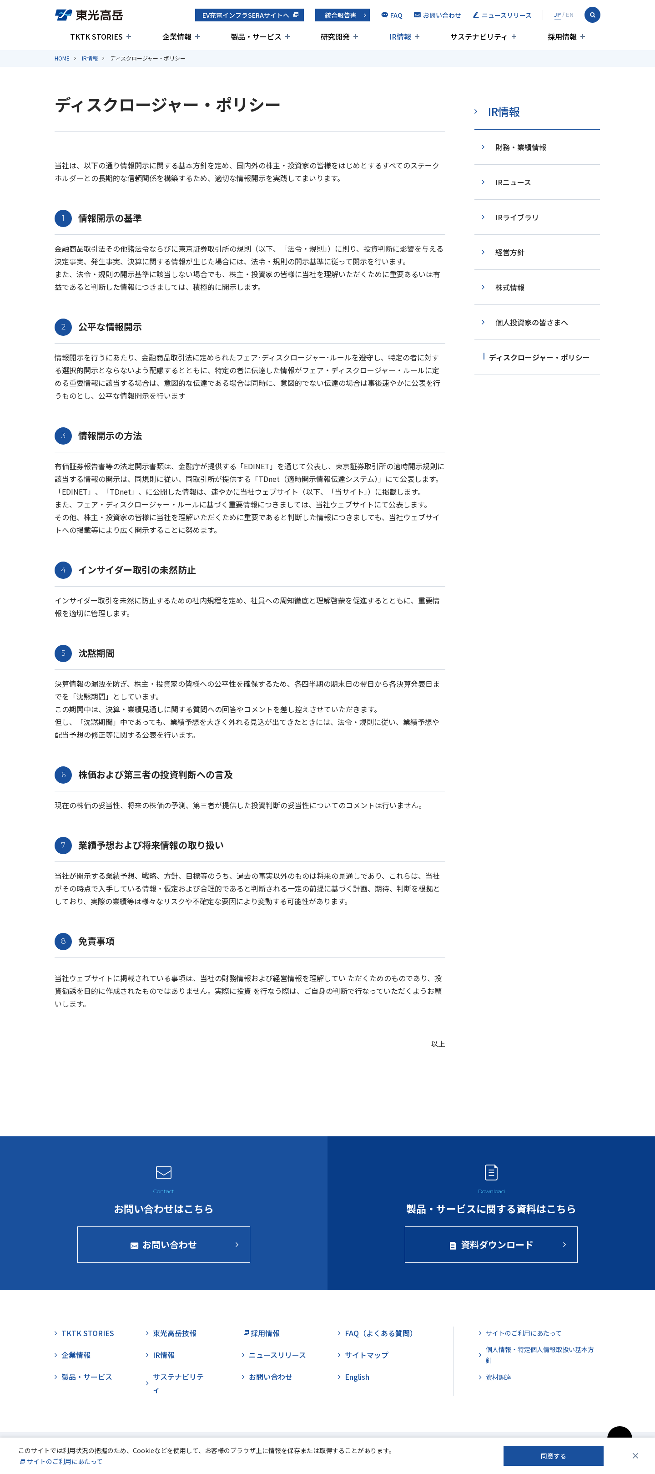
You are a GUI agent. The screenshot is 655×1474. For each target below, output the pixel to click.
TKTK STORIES (87, 1332)
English (357, 1376)
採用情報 (265, 1332)
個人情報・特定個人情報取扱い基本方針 (540, 1355)
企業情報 (76, 1354)
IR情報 (90, 58)
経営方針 (509, 252)
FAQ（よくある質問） (381, 1332)
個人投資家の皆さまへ (531, 322)
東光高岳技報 (174, 1332)
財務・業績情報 (520, 147)
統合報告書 (341, 15)
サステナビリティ (178, 1383)
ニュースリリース (277, 1354)
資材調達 (498, 1377)
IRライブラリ (517, 217)
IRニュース (513, 182)
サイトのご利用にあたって (524, 1332)
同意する (553, 1455)
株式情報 (509, 287)
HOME (62, 58)
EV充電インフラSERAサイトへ (245, 15)
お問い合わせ (270, 1376)
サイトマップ (366, 1354)
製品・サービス (86, 1376)
